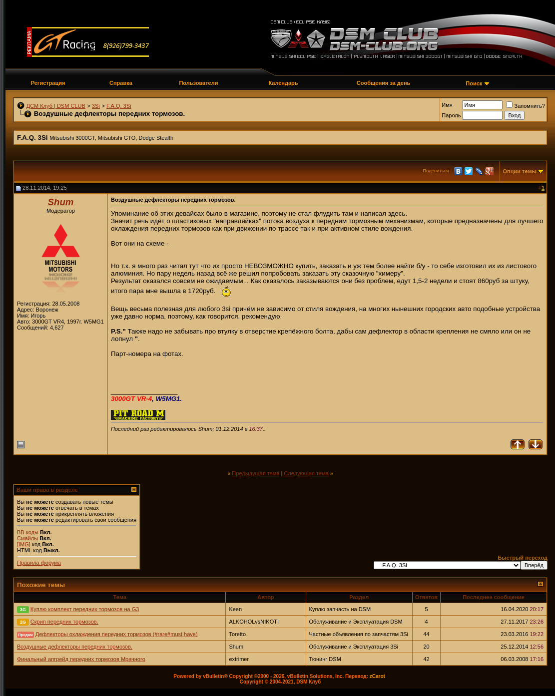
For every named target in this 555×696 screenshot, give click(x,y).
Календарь (283, 83)
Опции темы (520, 171)
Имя (447, 105)
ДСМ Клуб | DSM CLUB (55, 106)
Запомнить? (525, 106)
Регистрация (48, 83)
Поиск (474, 83)
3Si (96, 106)
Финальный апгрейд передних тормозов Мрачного (81, 659)
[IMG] (23, 544)
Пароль (451, 115)
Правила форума (39, 563)
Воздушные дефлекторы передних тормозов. (74, 647)
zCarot (377, 676)
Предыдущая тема (255, 473)
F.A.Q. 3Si (118, 106)
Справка (120, 83)
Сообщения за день (383, 83)
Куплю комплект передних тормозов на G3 (84, 609)
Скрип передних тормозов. (64, 622)
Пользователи (198, 83)
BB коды (27, 532)
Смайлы (27, 538)
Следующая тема (306, 473)
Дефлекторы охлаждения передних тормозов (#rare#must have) (116, 634)
